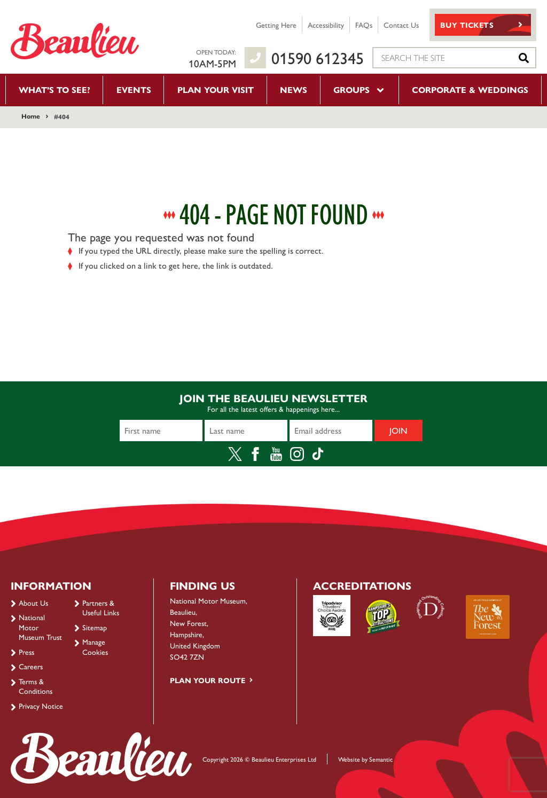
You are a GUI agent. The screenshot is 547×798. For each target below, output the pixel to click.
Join (398, 430)
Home (30, 116)
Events (133, 89)
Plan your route (207, 680)
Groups (359, 89)
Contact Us (401, 24)
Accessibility (326, 24)
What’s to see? (54, 89)
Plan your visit (215, 89)
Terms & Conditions (35, 685)
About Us (33, 602)
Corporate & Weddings (470, 89)
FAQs (363, 24)
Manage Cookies (95, 646)
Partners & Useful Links (100, 607)
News (293, 89)
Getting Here (276, 24)
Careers (31, 666)
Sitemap (94, 627)
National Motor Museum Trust (40, 626)
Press (26, 651)
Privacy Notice (41, 705)
